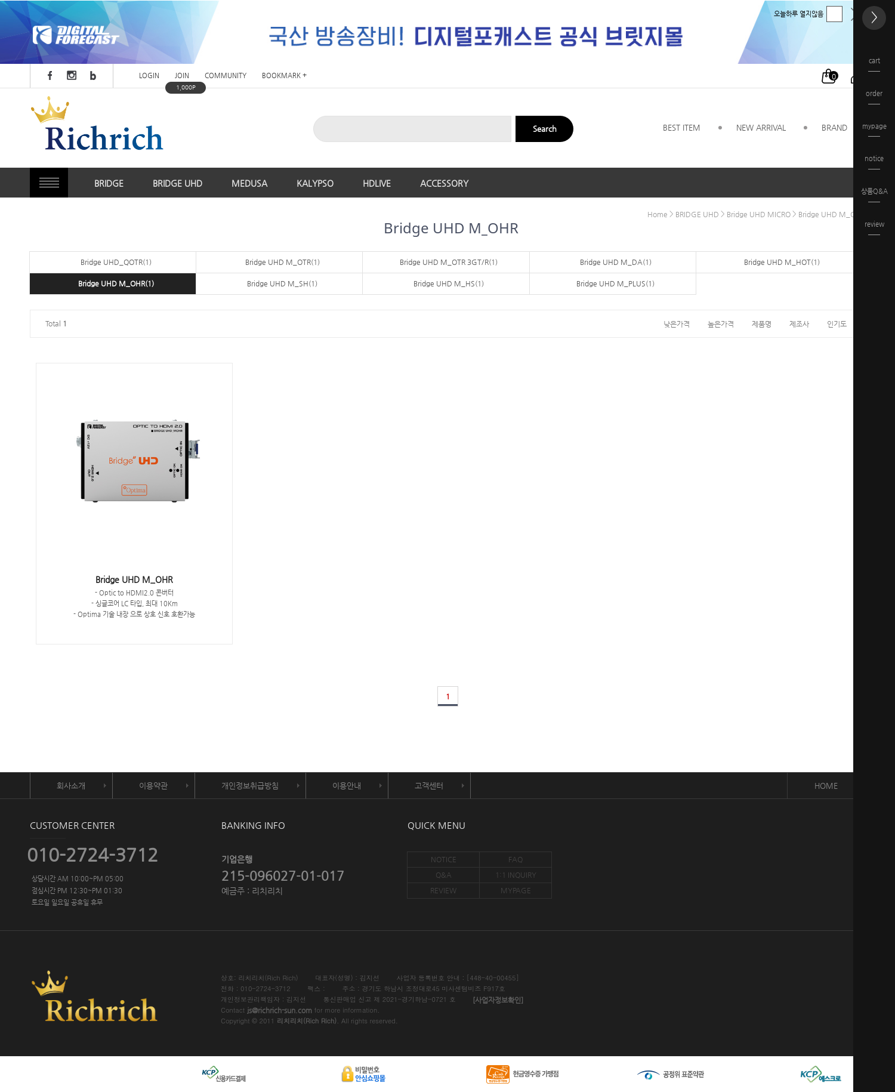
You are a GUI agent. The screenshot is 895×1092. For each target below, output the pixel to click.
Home (657, 214)
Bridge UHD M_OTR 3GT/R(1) (449, 262)
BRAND (834, 127)
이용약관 (153, 785)
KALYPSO (315, 183)
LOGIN (149, 76)
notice (874, 162)
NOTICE (443, 859)
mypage (874, 129)
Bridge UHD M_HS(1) (448, 283)
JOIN (182, 76)
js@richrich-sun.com (279, 1011)
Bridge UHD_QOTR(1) (116, 262)
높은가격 (721, 323)
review (874, 227)
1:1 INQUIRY (515, 875)
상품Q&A (874, 194)
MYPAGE (516, 890)
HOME (826, 785)
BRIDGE (109, 183)
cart (874, 64)
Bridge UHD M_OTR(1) (282, 262)
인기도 (837, 323)
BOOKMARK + (284, 76)
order (874, 97)
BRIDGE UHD (177, 183)
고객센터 (429, 785)
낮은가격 (676, 323)
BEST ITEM (681, 127)
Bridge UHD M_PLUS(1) (615, 283)
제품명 (761, 323)
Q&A (444, 875)
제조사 (799, 323)
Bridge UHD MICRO (759, 214)
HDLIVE (377, 183)
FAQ (515, 859)
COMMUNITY (225, 76)
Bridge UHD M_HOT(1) (782, 262)
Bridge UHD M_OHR (831, 214)
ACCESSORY (444, 183)
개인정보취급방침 (250, 785)
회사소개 (71, 785)
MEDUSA (249, 183)
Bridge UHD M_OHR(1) (116, 283)
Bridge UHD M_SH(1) (282, 283)
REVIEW (443, 890)
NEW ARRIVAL (761, 127)
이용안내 (346, 785)
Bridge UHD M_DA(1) (616, 262)
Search (545, 128)
